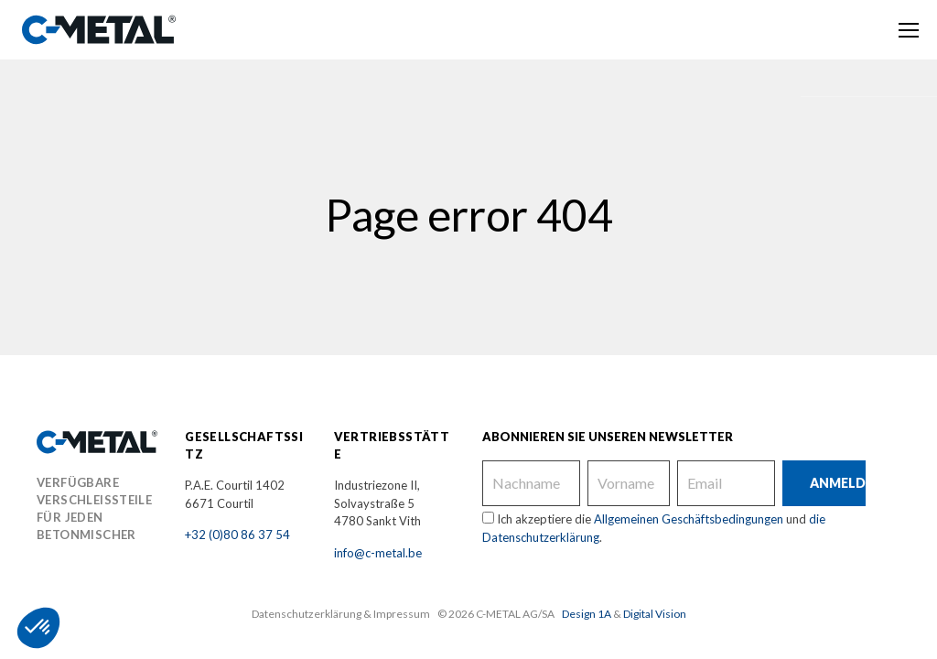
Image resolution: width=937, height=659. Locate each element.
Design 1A (586, 614)
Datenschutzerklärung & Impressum (341, 614)
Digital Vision (654, 614)
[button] (38, 628)
